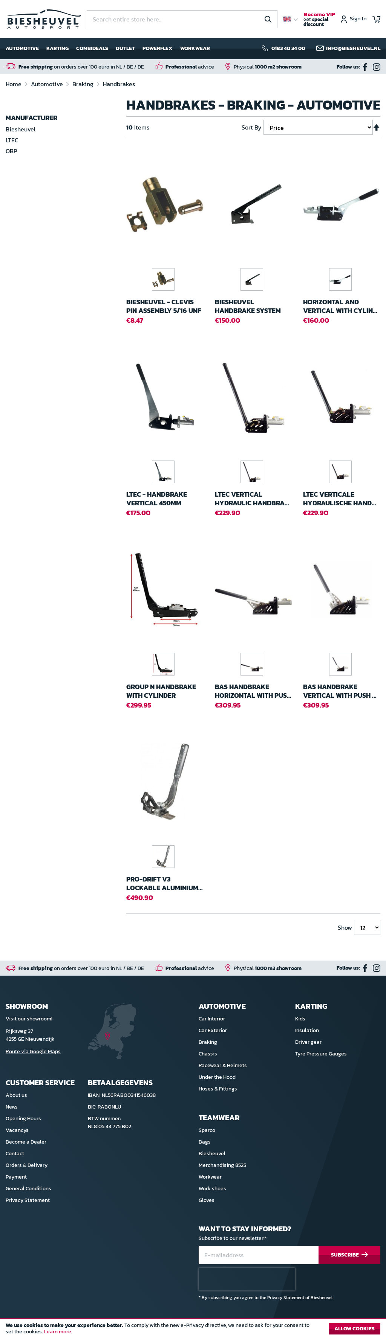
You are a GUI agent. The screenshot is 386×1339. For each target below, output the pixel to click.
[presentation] (247, 1279)
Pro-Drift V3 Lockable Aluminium (164, 883)
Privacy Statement (28, 1200)
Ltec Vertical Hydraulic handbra (252, 499)
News (12, 1107)
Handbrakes (119, 83)
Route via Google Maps (33, 1051)
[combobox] (182, 19)
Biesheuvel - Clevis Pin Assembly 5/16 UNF (163, 306)
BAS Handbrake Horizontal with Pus (253, 691)
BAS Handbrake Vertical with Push (340, 691)
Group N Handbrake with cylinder (161, 691)
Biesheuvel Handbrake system (248, 306)
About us (16, 1095)
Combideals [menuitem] (92, 48)
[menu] (108, 48)
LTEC (12, 140)
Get (319, 19)
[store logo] (43, 19)
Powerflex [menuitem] (157, 48)
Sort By (252, 127)
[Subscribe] (349, 1255)
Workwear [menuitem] (195, 48)
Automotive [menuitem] (22, 48)
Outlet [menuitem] (125, 48)
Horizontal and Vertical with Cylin (340, 306)
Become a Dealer (26, 1142)
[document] (193, 1330)
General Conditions (28, 1189)
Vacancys (17, 1130)
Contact (15, 1154)
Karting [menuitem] (57, 48)
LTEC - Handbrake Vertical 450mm (156, 499)
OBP (11, 151)
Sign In (358, 19)
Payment (16, 1177)
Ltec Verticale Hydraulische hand (339, 499)
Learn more (57, 1332)
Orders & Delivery (26, 1165)
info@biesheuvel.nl (353, 48)
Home (14, 83)
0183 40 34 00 (288, 48)
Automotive (47, 83)
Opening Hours (23, 1118)
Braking (83, 83)
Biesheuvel (20, 129)
